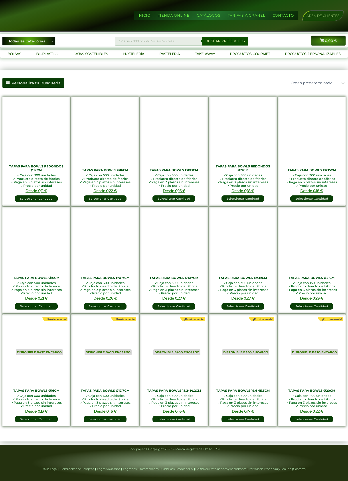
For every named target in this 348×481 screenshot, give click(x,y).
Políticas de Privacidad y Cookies (270, 469)
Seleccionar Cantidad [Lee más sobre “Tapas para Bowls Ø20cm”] (311, 422)
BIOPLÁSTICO (47, 54)
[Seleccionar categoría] (28, 41)
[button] (323, 15)
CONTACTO (283, 15)
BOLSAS (14, 54)
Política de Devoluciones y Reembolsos (221, 469)
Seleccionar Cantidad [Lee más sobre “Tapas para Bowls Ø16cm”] (36, 422)
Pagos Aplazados (109, 469)
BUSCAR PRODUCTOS (225, 41)
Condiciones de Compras (77, 469)
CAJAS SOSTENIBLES (90, 54)
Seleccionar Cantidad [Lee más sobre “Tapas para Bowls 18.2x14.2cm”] (174, 422)
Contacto (299, 469)
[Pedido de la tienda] (317, 83)
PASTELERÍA (169, 54)
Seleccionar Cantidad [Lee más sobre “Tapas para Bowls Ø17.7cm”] (105, 422)
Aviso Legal (50, 469)
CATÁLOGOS (208, 15)
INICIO (144, 15)
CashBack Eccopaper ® (177, 469)
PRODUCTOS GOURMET (250, 54)
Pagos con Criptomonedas (141, 469)
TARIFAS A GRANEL (246, 15)
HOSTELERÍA (133, 54)
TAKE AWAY (205, 54)
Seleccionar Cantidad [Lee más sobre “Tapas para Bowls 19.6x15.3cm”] (243, 422)
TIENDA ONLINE (174, 15)
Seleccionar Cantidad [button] (36, 198)
